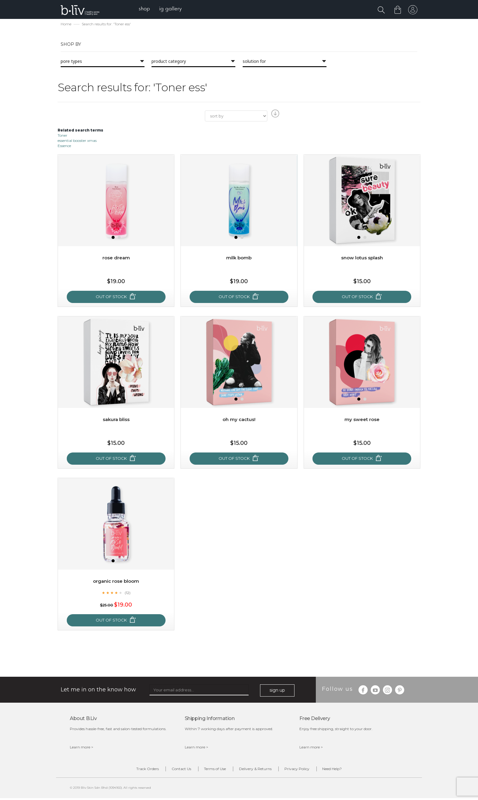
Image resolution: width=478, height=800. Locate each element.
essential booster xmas (77, 141)
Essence (64, 146)
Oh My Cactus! (239, 420)
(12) (127, 593)
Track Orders (131, 770)
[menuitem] (147, 9)
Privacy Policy (306, 770)
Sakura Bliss (116, 420)
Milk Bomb (239, 258)
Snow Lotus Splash (362, 258)
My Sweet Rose (362, 420)
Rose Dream (116, 258)
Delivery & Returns (258, 770)
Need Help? (348, 770)
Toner (62, 136)
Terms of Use (212, 770)
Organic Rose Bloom (116, 582)
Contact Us (172, 770)
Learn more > (81, 747)
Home (66, 24)
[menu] (163, 9)
